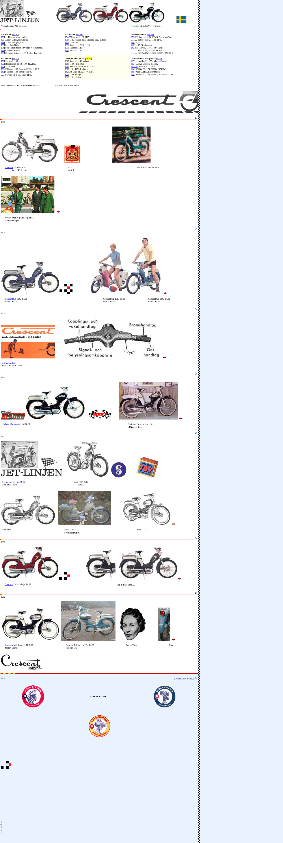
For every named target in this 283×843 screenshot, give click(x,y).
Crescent (9, 167)
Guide (177, 678)
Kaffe (183, 678)
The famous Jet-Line (11, 482)
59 (3, 61)
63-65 (159, 58)
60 (133, 42)
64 (133, 69)
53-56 (15, 34)
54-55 (68, 37)
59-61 (134, 37)
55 (3, 50)
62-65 (134, 48)
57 (67, 42)
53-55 (4, 40)
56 (3, 53)
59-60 (15, 58)
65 (133, 72)
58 (67, 45)
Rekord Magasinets (11, 424)
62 (133, 45)
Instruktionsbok (9, 363)
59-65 (150, 34)
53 (3, 37)
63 (133, 61)
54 (3, 48)
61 (67, 61)
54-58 (79, 34)
